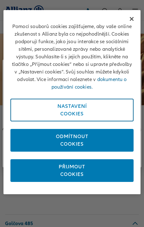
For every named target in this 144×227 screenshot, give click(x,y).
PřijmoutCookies (72, 171)
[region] (71, 102)
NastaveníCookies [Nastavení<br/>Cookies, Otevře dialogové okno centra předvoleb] (72, 110)
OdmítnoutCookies (72, 140)
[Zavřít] (132, 19)
